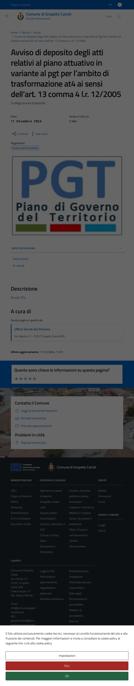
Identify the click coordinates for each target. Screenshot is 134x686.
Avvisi (101, 502)
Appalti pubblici (48, 513)
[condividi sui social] (20, 134)
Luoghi (102, 525)
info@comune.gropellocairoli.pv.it (23, 610)
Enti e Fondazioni (21, 518)
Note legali (75, 593)
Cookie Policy (76, 588)
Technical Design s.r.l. (35, 676)
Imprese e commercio (81, 507)
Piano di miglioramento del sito (79, 626)
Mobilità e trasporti (80, 513)
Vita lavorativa (77, 546)
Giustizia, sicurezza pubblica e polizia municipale (79, 496)
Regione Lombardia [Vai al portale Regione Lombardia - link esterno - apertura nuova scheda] (20, 5)
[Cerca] (119, 16)
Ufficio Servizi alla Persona (32, 329)
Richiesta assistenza (52, 599)
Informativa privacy (80, 582)
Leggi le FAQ (47, 571)
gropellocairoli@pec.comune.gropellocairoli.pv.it (23, 624)
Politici (14, 502)
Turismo (73, 541)
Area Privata (18, 654)
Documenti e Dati (21, 524)
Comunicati (104, 496)
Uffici (14, 490)
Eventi (102, 531)
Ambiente (45, 496)
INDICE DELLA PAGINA (67, 248)
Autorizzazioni (48, 518)
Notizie (102, 490)
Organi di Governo (21, 496)
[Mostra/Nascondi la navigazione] (7, 16)
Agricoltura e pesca (51, 490)
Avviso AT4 (18, 297)
